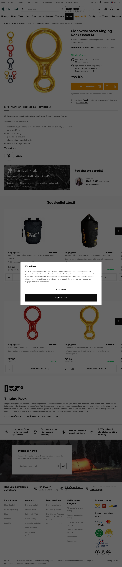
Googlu (50, 277)
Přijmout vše (61, 298)
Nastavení (61, 290)
